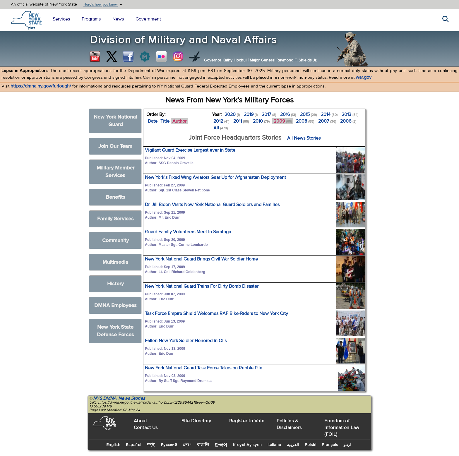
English (113, 445)
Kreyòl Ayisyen (247, 445)
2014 (329, 114)
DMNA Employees (115, 305)
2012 (221, 121)
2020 (232, 114)
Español (133, 445)
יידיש (187, 445)
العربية (293, 445)
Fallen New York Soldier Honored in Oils (186, 341)
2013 (350, 114)
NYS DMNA (105, 398)
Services (61, 19)
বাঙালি (203, 445)
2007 (327, 121)
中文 (151, 445)
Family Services (115, 218)
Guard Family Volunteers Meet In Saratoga (188, 232)
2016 (288, 114)
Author (179, 121)
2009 (283, 121)
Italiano (274, 445)
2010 (261, 121)
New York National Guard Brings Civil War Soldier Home (201, 259)
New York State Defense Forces (115, 331)
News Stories (131, 398)
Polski (310, 445)
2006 (348, 121)
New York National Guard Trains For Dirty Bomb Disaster (201, 286)
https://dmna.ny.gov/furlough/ (41, 86)
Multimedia (115, 262)
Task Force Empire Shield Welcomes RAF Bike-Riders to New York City (216, 313)
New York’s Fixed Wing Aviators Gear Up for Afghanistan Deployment (215, 177)
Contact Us (146, 428)
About (140, 421)
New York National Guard (115, 121)
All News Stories (304, 138)
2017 (269, 114)
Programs (91, 19)
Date (152, 121)
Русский (169, 445)
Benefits (115, 197)
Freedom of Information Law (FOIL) (341, 427)
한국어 (221, 445)
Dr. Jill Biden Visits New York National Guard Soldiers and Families (212, 205)
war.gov (363, 77)
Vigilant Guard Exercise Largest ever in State (190, 150)
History (115, 283)
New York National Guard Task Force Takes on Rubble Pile (203, 368)
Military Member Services (115, 171)
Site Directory (196, 421)
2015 (308, 114)
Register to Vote (247, 421)
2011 (241, 121)
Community (115, 240)
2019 (251, 114)
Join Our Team (115, 146)
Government (148, 19)
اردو (347, 445)
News (118, 19)
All (220, 128)
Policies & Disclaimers (289, 424)
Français (330, 445)
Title (164, 121)
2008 (305, 121)
